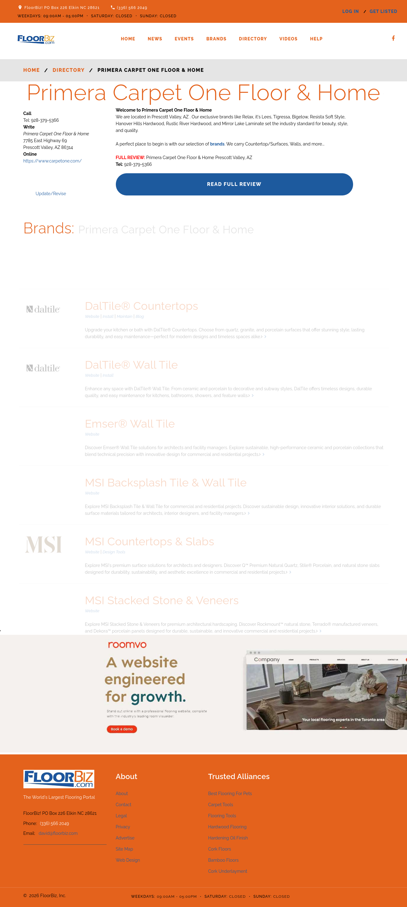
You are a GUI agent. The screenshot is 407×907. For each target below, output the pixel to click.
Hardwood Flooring (227, 826)
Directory (253, 38)
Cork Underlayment (227, 871)
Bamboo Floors (223, 860)
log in (350, 11)
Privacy (123, 826)
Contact (124, 804)
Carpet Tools (220, 804)
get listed (383, 11)
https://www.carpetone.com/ (52, 160)
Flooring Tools (222, 815)
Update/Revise (51, 193)
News (155, 38)
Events (184, 38)
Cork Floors (219, 849)
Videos (288, 38)
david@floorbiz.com (58, 833)
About (122, 793)
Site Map (124, 849)
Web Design (128, 860)
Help (316, 38)
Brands (216, 38)
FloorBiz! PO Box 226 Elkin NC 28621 (62, 8)
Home (128, 38)
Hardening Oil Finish (228, 837)
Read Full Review (234, 184)
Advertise (125, 837)
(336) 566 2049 (132, 8)
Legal (121, 815)
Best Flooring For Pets (230, 793)
